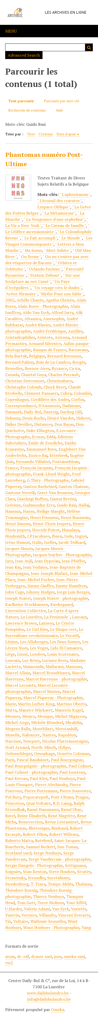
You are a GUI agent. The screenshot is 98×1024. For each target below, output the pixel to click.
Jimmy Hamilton (71, 586)
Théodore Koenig (21, 890)
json (58, 956)
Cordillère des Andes (50, 399)
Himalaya (70, 530)
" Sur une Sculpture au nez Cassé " (42, 278)
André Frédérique (49, 331)
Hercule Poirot (46, 530)
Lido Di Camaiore (66, 648)
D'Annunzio (49, 405)
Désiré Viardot (60, 418)
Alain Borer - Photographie (43, 306)
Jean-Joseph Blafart (49, 573)
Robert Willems (63, 834)
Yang (86, 927)
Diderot (83, 418)
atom (10, 956)
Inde (68, 536)
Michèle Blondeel (47, 722)
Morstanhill (66, 729)
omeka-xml (74, 956)
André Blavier (38, 325)
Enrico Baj (38, 455)
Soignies (13, 871)
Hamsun (13, 511)
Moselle (12, 735)
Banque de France (49, 350)
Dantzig (50, 412)
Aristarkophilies (20, 337)
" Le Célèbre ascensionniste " (47, 229)
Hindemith (15, 536)
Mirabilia (73, 722)
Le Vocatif (69, 635)
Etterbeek (59, 455)
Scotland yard (18, 853)
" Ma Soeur (32, 250)
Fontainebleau (65, 461)
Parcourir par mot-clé (61, 100)
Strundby (36, 878)
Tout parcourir (21, 100)
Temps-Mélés (60, 884)
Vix (8, 921)
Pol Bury (13, 797)
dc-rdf (23, 956)
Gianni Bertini (63, 499)
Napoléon (67, 735)
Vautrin (12, 915)
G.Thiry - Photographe (48, 480)
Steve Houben (62, 871)
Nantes (49, 735)
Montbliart (42, 729)
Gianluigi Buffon (32, 499)
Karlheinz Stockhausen (26, 604)
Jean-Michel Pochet (35, 579)
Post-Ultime (62, 797)
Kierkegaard (61, 604)
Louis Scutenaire (62, 654)
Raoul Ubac (71, 809)
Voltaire (20, 921)
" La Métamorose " (59, 213)
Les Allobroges (34, 642)
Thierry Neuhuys (48, 896)
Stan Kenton (35, 871)
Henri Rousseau (75, 517)
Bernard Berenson (64, 356)
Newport (31, 741)
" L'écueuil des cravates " (59, 200)
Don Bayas (64, 424)
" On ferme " (30, 256)
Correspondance (20, 405)
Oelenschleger (18, 753)
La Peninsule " (57, 617)
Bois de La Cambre (53, 362)
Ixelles (50, 542)
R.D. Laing (62, 803)
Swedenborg (17, 884)
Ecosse (38, 437)
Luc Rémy (31, 660)
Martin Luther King (36, 704)
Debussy (12, 418)
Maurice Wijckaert (36, 710)
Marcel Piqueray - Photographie (53, 697)
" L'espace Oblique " (61, 204)
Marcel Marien (46, 691)
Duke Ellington (40, 430)
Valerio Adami (37, 909)
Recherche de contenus (27, 110)
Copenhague (17, 399)
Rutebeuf (43, 840)
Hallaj (83, 505)
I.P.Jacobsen (38, 536)
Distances (43, 424)
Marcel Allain (17, 673)
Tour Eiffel (76, 902)
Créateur (46, 133)
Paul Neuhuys (62, 778)
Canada (12, 374)
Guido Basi (66, 505)
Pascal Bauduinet (33, 760)
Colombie (82, 393)
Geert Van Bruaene (55, 492)
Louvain (12, 660)
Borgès (78, 362)
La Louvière (31, 617)
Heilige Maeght (51, 511)
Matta (11, 710)
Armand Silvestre (45, 343)
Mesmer (12, 716)
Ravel (10, 815)
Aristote (45, 337)
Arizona (62, 337)
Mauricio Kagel (69, 710)
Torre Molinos (50, 902)
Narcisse (13, 741)
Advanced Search (24, 55)
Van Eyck (60, 909)
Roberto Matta (19, 840)
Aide (59, 110)
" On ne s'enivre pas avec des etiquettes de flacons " (47, 260)
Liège (10, 654)
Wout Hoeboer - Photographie (51, 927)
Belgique (37, 356)
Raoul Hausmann (43, 809)
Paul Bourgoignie (67, 760)
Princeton (14, 803)
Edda (50, 437)
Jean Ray (13, 567)
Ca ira (74, 368)
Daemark (13, 412)
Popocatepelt (36, 797)
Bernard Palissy (19, 362)
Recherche (89, 47)
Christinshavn (60, 381)
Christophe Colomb (23, 387)
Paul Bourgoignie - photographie (35, 766)
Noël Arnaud (17, 747)
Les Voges (39, 648)
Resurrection (30, 822)
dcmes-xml (41, 956)
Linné (22, 654)
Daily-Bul (32, 412)
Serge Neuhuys (47, 853)
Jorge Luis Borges (73, 592)
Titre (31, 133)
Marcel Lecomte (20, 685)
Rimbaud (59, 828)
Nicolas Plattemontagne (65, 741)
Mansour (74, 666)
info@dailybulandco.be (49, 999)
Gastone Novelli (20, 492)
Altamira (32, 318)
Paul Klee (38, 778)
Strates (84, 871)
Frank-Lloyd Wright (51, 474)
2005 (10, 300)
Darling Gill (71, 412)
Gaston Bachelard (40, 486)
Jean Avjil (23, 561)
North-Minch (43, 747)
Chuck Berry (55, 387)
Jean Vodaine (35, 567)
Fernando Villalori (33, 461)
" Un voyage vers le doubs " (56, 287)
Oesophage (44, 753)
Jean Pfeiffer (73, 561)
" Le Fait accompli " (39, 238)
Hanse (28, 511)
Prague (82, 797)
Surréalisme (58, 878)
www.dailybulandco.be (48, 993)
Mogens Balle (17, 729)
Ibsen (57, 536)
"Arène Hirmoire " (21, 294)
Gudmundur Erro (39, 505)
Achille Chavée (30, 300)
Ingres (81, 536)
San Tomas (67, 847)
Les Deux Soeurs (65, 642)
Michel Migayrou (70, 716)
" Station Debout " (44, 275)
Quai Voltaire (38, 803)
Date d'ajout (66, 133)
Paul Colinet (80, 766)
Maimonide (33, 666)
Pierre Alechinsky (51, 784)
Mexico (28, 716)
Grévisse (13, 505)
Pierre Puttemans (41, 791)
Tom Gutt (26, 902)
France (11, 468)
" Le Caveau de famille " (64, 225)
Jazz (9, 561)
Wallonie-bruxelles (48, 921)
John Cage (14, 592)
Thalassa (83, 884)
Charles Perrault (63, 374)
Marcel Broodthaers (51, 673)
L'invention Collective (25, 610)
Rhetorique (39, 828)
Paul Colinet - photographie (31, 772)
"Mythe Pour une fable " (61, 294)
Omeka (57, 1009)
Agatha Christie (60, 300)
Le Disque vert (63, 629)
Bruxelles (14, 368)
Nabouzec (31, 735)
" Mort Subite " (57, 250)
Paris (10, 760)
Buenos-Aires (37, 368)
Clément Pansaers (41, 393)
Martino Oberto (71, 704)
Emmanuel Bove (41, 449)
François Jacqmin (36, 468)
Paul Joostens (72, 772)
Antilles (75, 331)
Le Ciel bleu (37, 629)
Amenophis (53, 318)
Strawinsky (15, 878)
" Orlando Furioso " (44, 269)
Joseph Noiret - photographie (60, 598)
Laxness (46, 623)
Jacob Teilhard (71, 542)
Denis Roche (33, 418)
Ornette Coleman (73, 753)
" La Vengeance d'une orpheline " (54, 219)
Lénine (11, 642)
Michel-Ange (17, 722)
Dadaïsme (71, 405)
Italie (37, 542)
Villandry (47, 915)
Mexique (45, 716)
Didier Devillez (18, 424)
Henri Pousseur (44, 517)
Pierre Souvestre (75, 791)
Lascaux (79, 617)
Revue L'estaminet (62, 822)
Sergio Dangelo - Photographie (34, 865)
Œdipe (64, 747)
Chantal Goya (33, 374)
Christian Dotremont (25, 381)
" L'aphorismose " (74, 194)
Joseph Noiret (18, 598)
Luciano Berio (55, 660)
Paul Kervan (16, 778)
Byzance (59, 368)
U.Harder (13, 909)
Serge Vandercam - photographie (59, 859)
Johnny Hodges (40, 592)
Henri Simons (18, 523)
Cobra (66, 393)
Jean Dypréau (47, 561)
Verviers (29, 915)
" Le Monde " (70, 238)
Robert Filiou (35, 834)
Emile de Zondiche (45, 443)
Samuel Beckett (40, 847)
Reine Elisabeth (31, 815)
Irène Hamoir (17, 542)
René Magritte (61, 815)
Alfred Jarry (62, 312)
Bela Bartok (16, 356)
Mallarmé (55, 666)
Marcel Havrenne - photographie (56, 679)
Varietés (78, 909)
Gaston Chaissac (74, 486)
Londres (37, 654)
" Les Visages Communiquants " (48, 241)
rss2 (9, 963)
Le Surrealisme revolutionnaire (44, 632)
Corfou (77, 399)
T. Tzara (38, 884)
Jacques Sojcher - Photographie (62, 555)
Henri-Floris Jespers (52, 523)
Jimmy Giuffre (40, 586)
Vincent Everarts (74, 915)
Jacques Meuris (19, 548)
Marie (10, 704)
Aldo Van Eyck (36, 312)
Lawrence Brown (21, 623)
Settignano (75, 865)
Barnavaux (78, 350)
